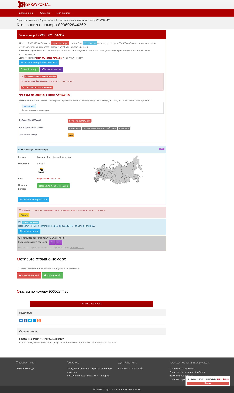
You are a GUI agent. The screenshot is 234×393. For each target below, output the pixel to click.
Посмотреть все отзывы (37, 87)
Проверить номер (29, 231)
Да (52, 242)
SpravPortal (111, 389)
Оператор (23, 163)
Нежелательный (29, 275)
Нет (59, 242)
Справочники (26, 12)
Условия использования (182, 368)
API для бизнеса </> (51, 69)
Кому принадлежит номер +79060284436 (89, 20)
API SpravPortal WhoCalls (130, 368)
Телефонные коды (25, 368)
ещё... (114, 342)
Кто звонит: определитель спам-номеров (88, 375)
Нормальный (52, 275)
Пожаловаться (76, 247)
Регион (22, 157)
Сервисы (45, 12)
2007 (97, 389)
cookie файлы (223, 379)
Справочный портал (27, 20)
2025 (103, 389)
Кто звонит (61, 20)
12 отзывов (90, 43)
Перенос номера (22, 187)
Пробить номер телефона (49, 57)
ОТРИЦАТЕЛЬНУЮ (60, 43)
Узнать (24, 214)
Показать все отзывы (91, 303)
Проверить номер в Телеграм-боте (39, 62)
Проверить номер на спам (33, 199)
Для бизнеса (63, 12)
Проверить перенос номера (53, 185)
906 (71, 135)
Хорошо (208, 383)
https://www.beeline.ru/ (48, 178)
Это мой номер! (29, 69)
